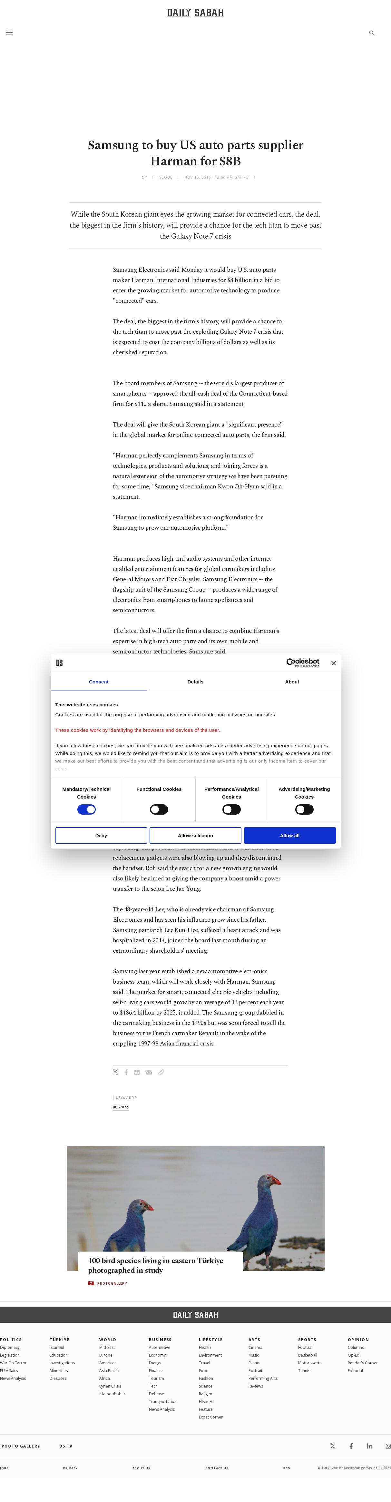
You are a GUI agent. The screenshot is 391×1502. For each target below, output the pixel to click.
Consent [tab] (99, 681)
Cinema (255, 1347)
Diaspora (58, 1378)
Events (254, 1363)
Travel (204, 1363)
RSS (286, 1468)
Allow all (290, 835)
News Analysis (13, 1378)
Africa (104, 1378)
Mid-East (107, 1347)
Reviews (256, 1386)
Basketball (307, 1355)
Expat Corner (211, 1417)
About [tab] (292, 681)
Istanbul (57, 1347)
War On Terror (13, 1363)
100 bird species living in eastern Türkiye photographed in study (159, 1266)
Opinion (358, 1339)
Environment (210, 1355)
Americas (107, 1363)
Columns (356, 1347)
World (107, 1339)
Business (160, 1339)
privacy (70, 1468)
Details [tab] (196, 681)
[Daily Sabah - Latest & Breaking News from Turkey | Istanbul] (195, 12)
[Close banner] (333, 663)
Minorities (59, 1370)
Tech (153, 1386)
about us (142, 1468)
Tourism (156, 1378)
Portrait (255, 1370)
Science (205, 1386)
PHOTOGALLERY (112, 1283)
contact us (217, 1468)
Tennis (304, 1370)
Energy (155, 1363)
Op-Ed (353, 1355)
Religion (206, 1394)
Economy (157, 1355)
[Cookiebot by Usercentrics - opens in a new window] (291, 663)
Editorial (355, 1370)
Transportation (163, 1401)
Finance (156, 1370)
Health (205, 1347)
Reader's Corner (363, 1363)
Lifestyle (211, 1339)
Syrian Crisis (110, 1386)
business (121, 1106)
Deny (101, 835)
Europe (105, 1355)
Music (254, 1355)
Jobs (4, 1468)
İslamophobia (112, 1394)
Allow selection (195, 835)
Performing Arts (263, 1378)
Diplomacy (10, 1347)
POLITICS (11, 1339)
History (205, 1401)
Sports (307, 1339)
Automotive (159, 1347)
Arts (254, 1339)
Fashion (206, 1378)
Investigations (62, 1363)
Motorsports (309, 1363)
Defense (156, 1394)
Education (59, 1355)
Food (204, 1370)
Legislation (10, 1355)
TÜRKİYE (60, 1339)
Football (305, 1347)
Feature (206, 1409)
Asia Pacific (109, 1370)
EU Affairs (9, 1370)
